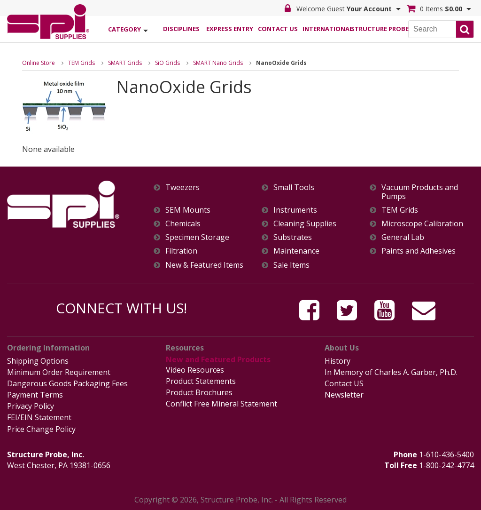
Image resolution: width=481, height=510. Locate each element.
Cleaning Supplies (304, 223)
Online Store (38, 63)
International (326, 28)
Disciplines (181, 28)
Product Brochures (199, 392)
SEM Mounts (187, 210)
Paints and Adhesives (418, 251)
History (337, 361)
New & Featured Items (204, 265)
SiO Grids (167, 63)
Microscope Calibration (422, 223)
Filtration (181, 251)
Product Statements (201, 381)
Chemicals (183, 223)
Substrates (292, 237)
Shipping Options (38, 361)
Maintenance (296, 251)
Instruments (295, 210)
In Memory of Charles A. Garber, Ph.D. (391, 372)
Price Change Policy (41, 429)
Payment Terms (35, 395)
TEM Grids (81, 63)
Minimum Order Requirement (58, 372)
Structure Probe (375, 28)
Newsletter (344, 395)
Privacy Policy (30, 406)
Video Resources (195, 370)
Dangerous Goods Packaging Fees (67, 383)
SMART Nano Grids (218, 63)
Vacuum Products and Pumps (419, 192)
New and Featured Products (218, 359)
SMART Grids (125, 63)
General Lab (402, 237)
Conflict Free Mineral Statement (221, 403)
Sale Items (291, 265)
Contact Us (278, 28)
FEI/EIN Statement (39, 417)
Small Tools (293, 187)
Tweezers (182, 187)
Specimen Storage (197, 237)
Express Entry (229, 28)
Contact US (344, 383)
